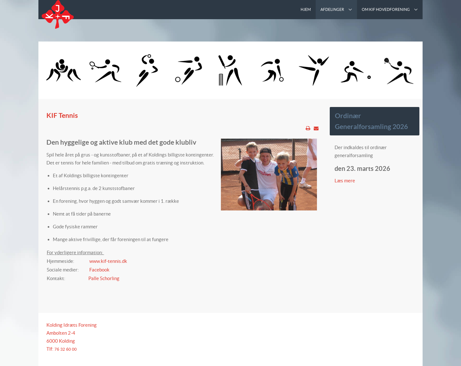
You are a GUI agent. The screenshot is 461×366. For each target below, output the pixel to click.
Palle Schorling (103, 278)
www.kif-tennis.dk (108, 261)
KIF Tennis (62, 115)
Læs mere (345, 180)
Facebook (99, 269)
